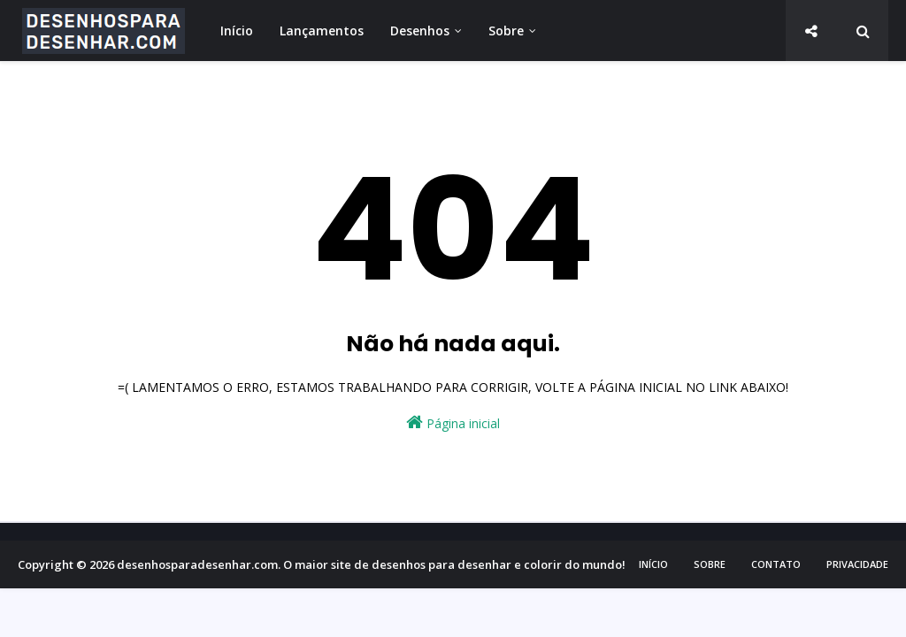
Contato (776, 564)
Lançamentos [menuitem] (322, 30)
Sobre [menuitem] (506, 30)
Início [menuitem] (236, 30)
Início (653, 564)
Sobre (710, 564)
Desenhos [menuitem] (419, 30)
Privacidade (857, 564)
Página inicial (453, 422)
